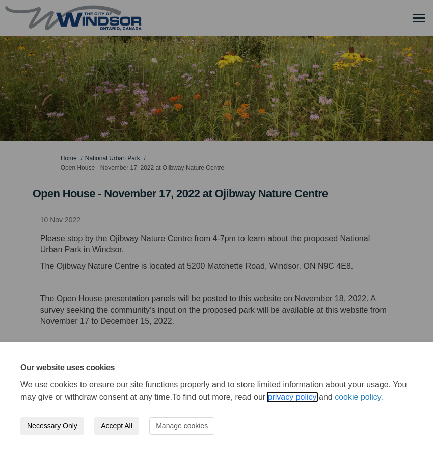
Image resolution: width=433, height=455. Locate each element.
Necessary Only (52, 426)
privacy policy (292, 397)
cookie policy (358, 397)
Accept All (116, 426)
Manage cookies (182, 426)
